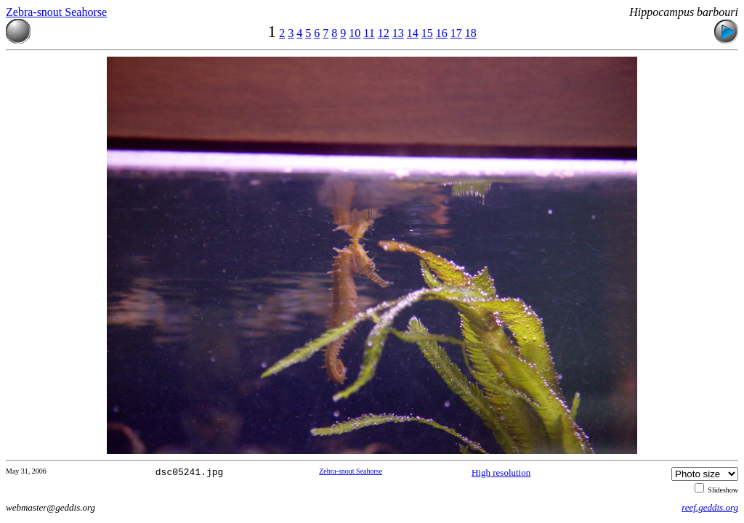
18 (471, 33)
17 (456, 33)
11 (368, 33)
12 (383, 33)
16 (442, 33)
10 (354, 33)
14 (412, 33)
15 (427, 33)
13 (398, 33)
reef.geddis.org (710, 507)
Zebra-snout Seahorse (56, 12)
